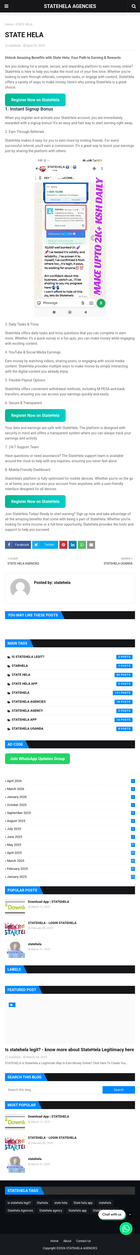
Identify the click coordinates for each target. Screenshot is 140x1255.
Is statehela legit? (72, 657)
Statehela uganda (72, 729)
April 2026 (71, 781)
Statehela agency (72, 711)
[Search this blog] (54, 1090)
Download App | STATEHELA (48, 902)
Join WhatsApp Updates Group (37, 758)
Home (9, 24)
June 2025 (71, 837)
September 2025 (71, 813)
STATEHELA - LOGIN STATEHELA (52, 923)
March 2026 (71, 789)
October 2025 (71, 805)
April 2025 (71, 853)
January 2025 (71, 877)
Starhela (72, 666)
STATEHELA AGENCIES (70, 6)
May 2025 (71, 845)
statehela (14, 45)
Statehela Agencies (72, 702)
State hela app (72, 684)
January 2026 (71, 797)
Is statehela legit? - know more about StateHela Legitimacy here (69, 1049)
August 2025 (71, 821)
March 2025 (71, 861)
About (67, 1241)
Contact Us (83, 1241)
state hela (72, 675)
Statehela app (72, 720)
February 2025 (71, 869)
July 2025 (71, 829)
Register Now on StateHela (35, 100)
